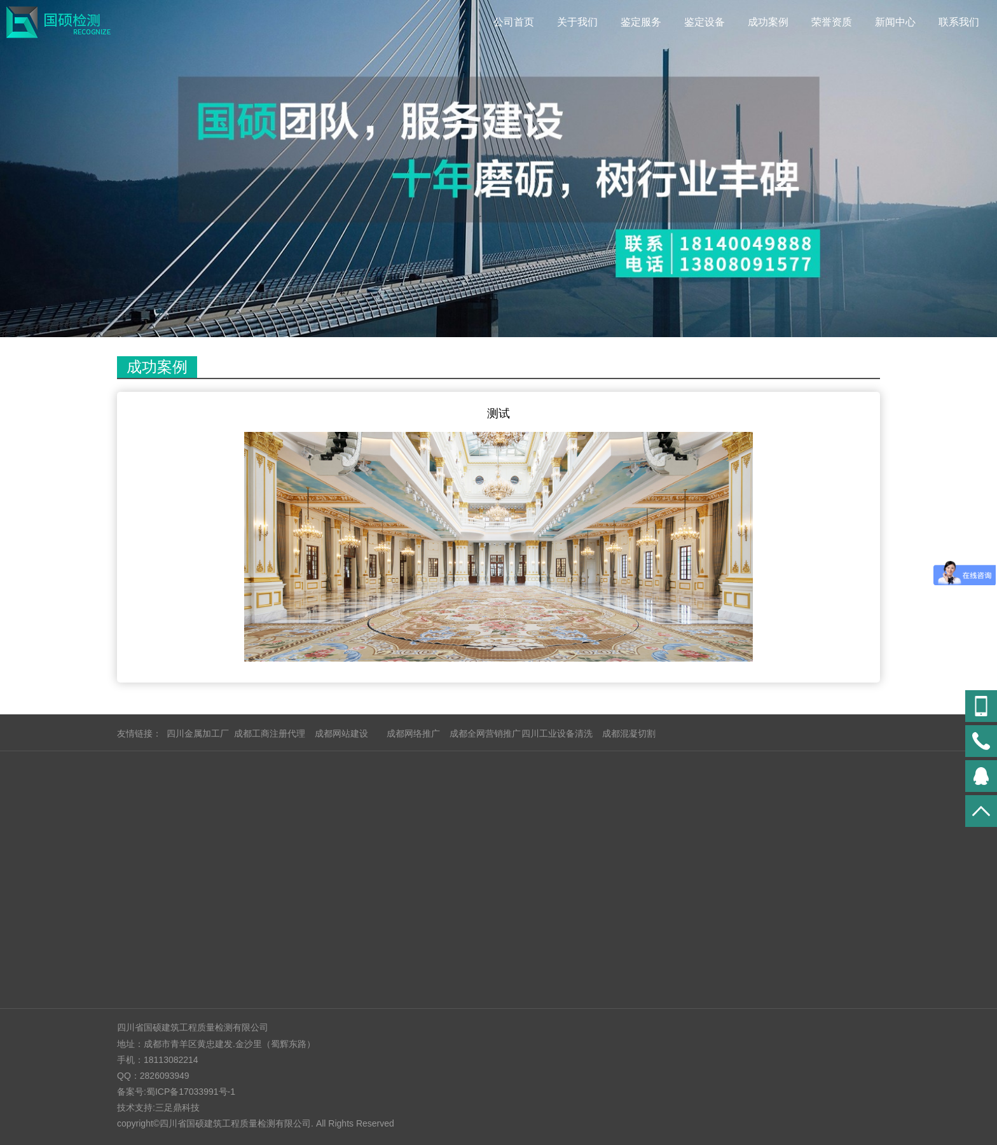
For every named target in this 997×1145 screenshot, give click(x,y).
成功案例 (768, 22)
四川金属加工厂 (198, 733)
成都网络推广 (413, 733)
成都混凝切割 (629, 733)
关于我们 (577, 22)
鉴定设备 (704, 22)
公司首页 (513, 22)
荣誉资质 (831, 22)
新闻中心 (895, 22)
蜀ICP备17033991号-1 (190, 1091)
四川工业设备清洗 (557, 733)
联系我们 (959, 22)
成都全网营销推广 (485, 733)
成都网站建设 (341, 733)
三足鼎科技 (177, 1107)
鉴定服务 (641, 22)
